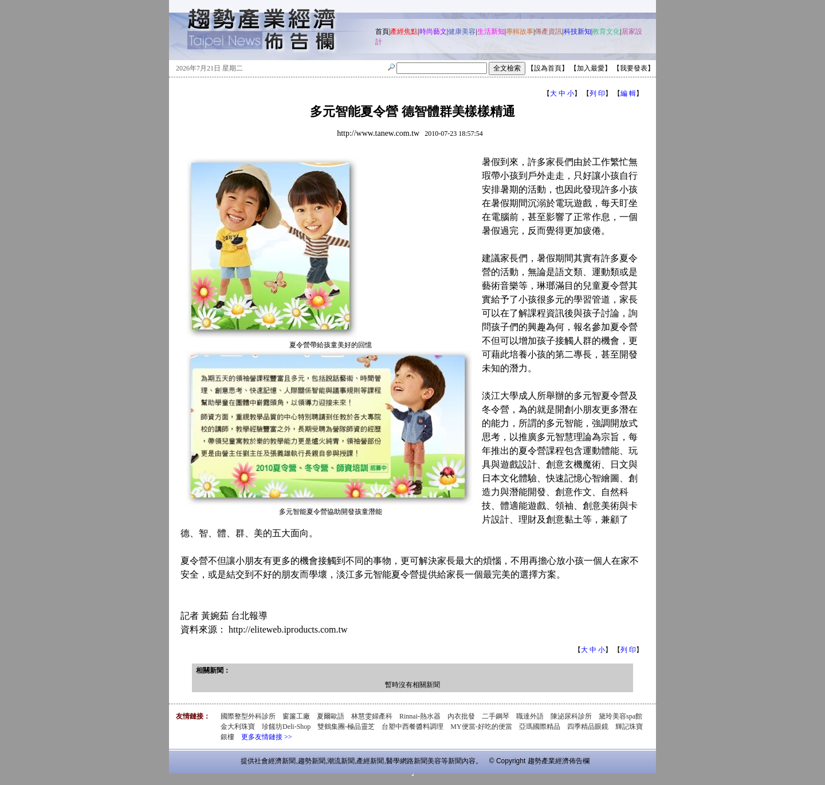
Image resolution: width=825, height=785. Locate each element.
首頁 (382, 32)
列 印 (597, 93)
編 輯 (628, 93)
